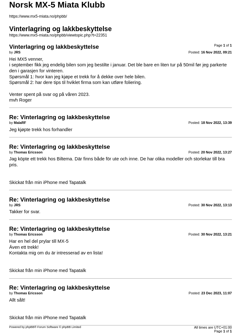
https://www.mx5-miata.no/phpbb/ (38, 16)
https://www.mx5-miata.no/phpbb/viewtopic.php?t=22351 (58, 35)
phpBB (29, 327)
